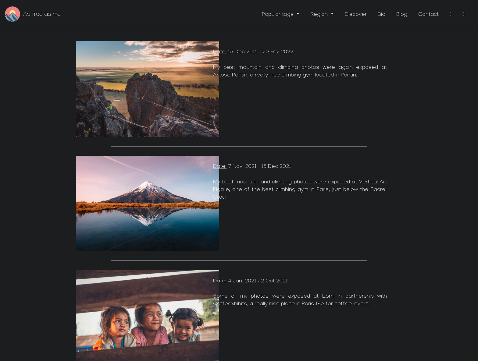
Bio (381, 15)
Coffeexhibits (230, 304)
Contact (428, 15)
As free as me (42, 15)
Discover (356, 15)
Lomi (328, 297)
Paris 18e (313, 304)
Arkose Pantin (230, 76)
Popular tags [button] (278, 15)
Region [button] (319, 15)
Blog (401, 15)
